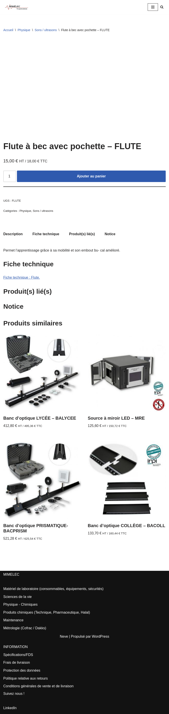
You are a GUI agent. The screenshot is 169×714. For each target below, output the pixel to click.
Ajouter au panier (91, 176)
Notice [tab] (110, 234)
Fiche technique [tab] (45, 234)
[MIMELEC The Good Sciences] (16, 7)
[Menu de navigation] (153, 7)
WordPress (100, 636)
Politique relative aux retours (25, 678)
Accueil (8, 30)
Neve (64, 636)
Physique (24, 30)
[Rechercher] (161, 7)
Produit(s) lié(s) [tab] (82, 234)
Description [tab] (13, 234)
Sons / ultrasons (46, 30)
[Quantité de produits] (9, 176)
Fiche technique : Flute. (21, 277)
